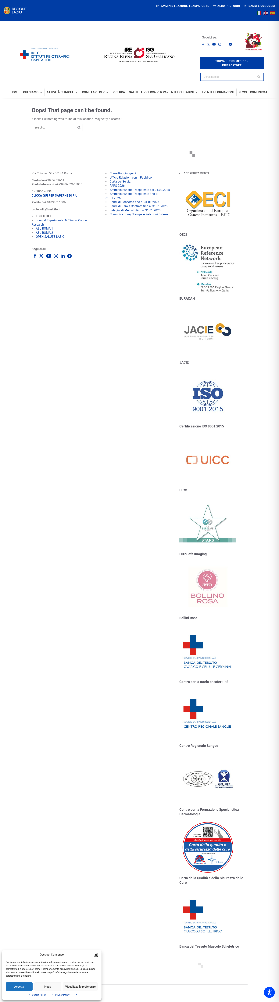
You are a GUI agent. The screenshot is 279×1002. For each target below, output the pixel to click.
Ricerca (119, 92)
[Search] (259, 77)
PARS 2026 (117, 185)
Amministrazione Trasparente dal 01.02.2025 (140, 190)
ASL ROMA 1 (44, 228)
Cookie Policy (39, 995)
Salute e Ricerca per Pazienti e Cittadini (163, 92)
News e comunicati (253, 92)
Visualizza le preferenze (80, 986)
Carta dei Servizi (120, 181)
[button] (96, 955)
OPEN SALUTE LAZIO (50, 236)
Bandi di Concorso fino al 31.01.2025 (134, 202)
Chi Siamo (33, 92)
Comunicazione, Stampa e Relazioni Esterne (139, 214)
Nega (47, 986)
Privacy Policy (62, 995)
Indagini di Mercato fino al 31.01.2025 (135, 210)
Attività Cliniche (62, 92)
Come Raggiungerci (123, 173)
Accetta (19, 986)
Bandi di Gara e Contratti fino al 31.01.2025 (138, 206)
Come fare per (95, 92)
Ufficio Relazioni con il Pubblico (131, 177)
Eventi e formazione (218, 92)
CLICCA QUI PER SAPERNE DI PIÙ (54, 195)
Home (15, 92)
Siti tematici (118, 994)
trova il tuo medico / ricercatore (232, 63)
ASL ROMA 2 (44, 232)
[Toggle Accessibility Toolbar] (269, 992)
